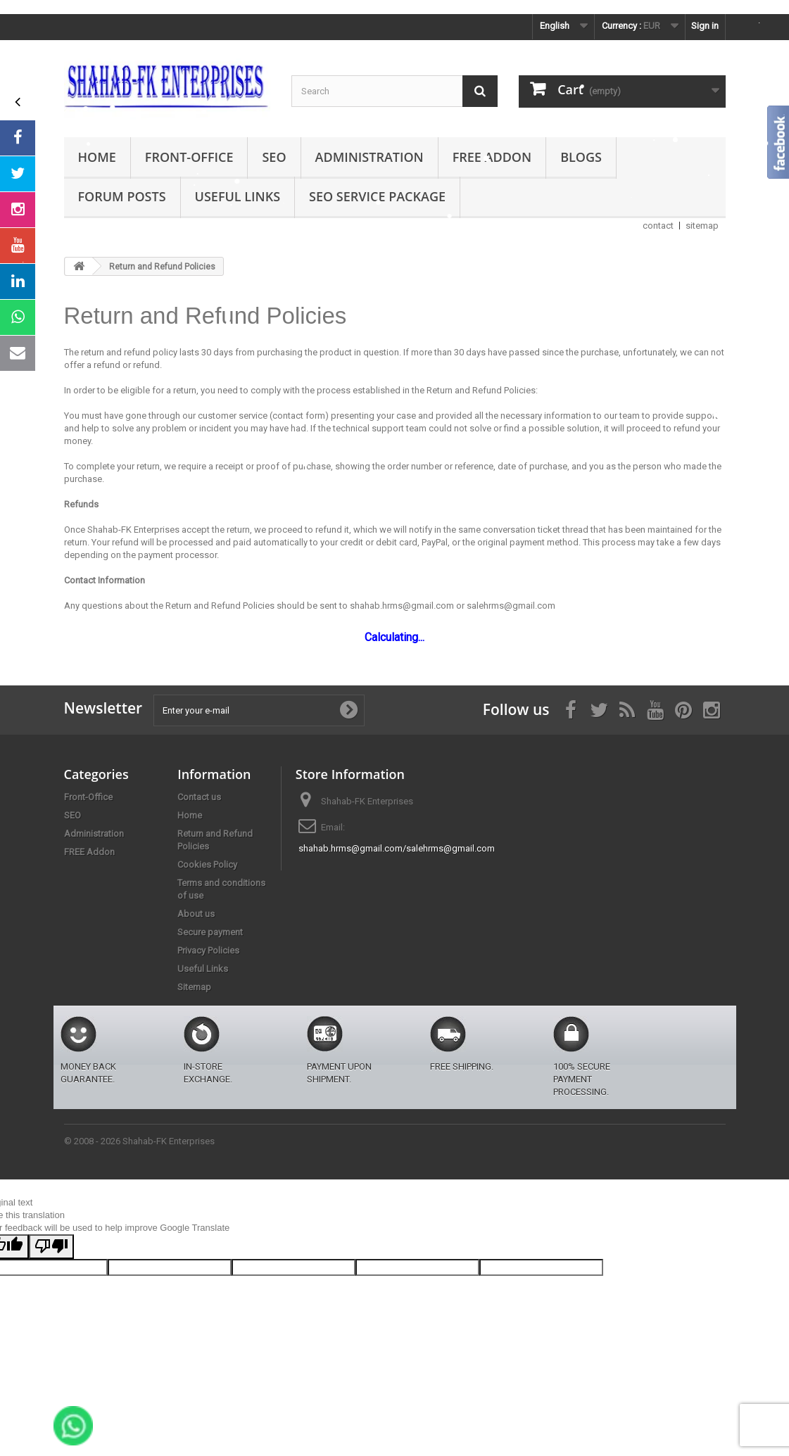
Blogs (581, 156)
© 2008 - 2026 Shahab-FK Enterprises (139, 1141)
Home (97, 156)
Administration (369, 156)
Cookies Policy (207, 864)
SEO (274, 156)
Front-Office (189, 156)
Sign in (705, 25)
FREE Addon (492, 156)
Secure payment (210, 932)
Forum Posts (122, 196)
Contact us (199, 797)
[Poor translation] (51, 1246)
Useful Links (237, 196)
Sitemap (194, 987)
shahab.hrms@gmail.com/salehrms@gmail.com (396, 848)
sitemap (702, 225)
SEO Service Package (377, 196)
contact (658, 225)
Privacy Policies (208, 950)
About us (196, 914)
